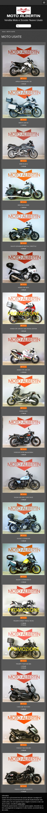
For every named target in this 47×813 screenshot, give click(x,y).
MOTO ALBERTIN (23, 16)
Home (3, 31)
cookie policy (21, 804)
